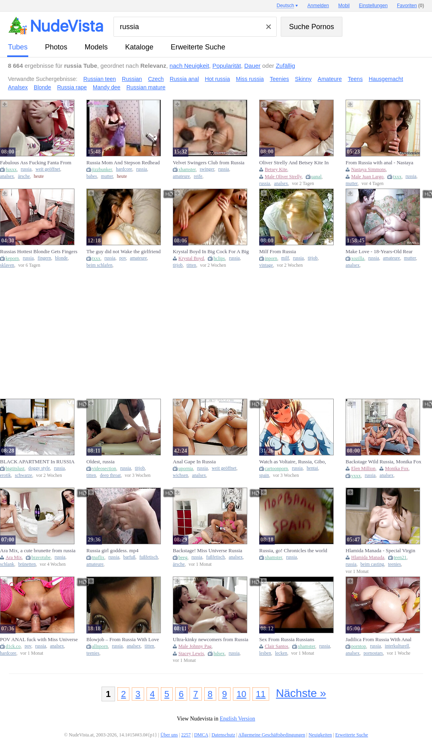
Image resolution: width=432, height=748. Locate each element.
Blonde (42, 87)
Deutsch (285, 5)
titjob (178, 265)
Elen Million (363, 468)
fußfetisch (148, 557)
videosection (104, 468)
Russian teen (99, 79)
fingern (44, 258)
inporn (271, 258)
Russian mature (145, 87)
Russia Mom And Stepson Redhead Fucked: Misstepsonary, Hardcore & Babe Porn (123, 162)
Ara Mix (14, 557)
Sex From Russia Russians (286, 639)
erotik (5, 475)
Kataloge (139, 47)
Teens (355, 79)
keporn (12, 258)
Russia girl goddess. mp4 (112, 550)
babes (91, 176)
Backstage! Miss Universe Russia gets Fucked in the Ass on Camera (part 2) (208, 550)
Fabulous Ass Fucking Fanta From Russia (35, 162)
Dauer (252, 65)
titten (191, 265)
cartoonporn (276, 468)
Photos (56, 47)
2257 (186, 735)
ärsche (24, 176)
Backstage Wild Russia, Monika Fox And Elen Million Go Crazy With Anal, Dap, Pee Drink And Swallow (383, 462)
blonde (61, 258)
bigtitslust (15, 468)
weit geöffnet (47, 169)
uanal (316, 176)
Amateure (330, 79)
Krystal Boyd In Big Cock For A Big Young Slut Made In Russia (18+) (211, 251)
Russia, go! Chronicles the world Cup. (293, 550)
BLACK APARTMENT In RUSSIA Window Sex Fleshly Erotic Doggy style (37, 462)
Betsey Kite (276, 169)
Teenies (279, 79)
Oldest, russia (100, 462)
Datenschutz (223, 735)
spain (264, 475)
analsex (7, 176)
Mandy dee (106, 87)
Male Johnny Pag (194, 646)
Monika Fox (397, 468)
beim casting (372, 564)
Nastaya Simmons (368, 169)
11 (261, 694)
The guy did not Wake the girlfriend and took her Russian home (123, 251)
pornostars (373, 653)
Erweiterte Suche (198, 47)
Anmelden (318, 5)
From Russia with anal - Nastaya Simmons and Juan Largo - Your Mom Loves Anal (379, 162)
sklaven (7, 265)
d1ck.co (13, 646)
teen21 (400, 557)
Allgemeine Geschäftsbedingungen (271, 735)
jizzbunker (102, 169)
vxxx (356, 475)
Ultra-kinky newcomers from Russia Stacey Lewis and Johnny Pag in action (210, 639)
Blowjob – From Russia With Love (122, 639)
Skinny (303, 79)
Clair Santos (276, 646)
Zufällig (285, 65)
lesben (265, 653)
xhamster (187, 169)
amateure (181, 176)
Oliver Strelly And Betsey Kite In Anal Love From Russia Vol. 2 (293, 162)
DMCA (201, 735)
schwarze (23, 475)
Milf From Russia (277, 251)
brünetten (27, 564)
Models (96, 47)
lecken (281, 653)
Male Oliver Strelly (283, 176)
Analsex (18, 87)
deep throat (110, 475)
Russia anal (184, 79)
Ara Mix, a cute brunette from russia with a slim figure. (38, 550)
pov (122, 258)
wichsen (180, 475)
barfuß (129, 557)
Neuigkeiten (320, 735)
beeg (183, 557)
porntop (358, 646)
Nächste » (301, 693)
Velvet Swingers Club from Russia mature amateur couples (208, 162)
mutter (107, 176)
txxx (397, 176)
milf (285, 258)
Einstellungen (373, 5)
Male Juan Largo (367, 176)
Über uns (169, 735)
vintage (266, 265)
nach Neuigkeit (189, 65)
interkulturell (397, 646)
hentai (312, 468)
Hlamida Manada (367, 557)
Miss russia (250, 79)
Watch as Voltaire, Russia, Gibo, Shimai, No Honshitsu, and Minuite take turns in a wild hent (296, 462)
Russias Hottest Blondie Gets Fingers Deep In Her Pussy (38, 251)
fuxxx (11, 169)
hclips (219, 258)
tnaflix (98, 557)
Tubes (17, 47)
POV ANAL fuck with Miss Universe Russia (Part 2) (39, 639)
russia (26, 169)
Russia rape (72, 87)
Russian (132, 79)
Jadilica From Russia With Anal (378, 639)
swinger (207, 169)
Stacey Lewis (191, 653)
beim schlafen (99, 265)
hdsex (219, 653)
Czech (156, 79)
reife (198, 176)
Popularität (226, 65)
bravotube (41, 557)
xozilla (357, 258)
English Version (237, 719)
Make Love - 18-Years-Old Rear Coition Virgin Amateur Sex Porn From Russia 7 (380, 251)
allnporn (100, 646)
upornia (185, 468)
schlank (7, 564)
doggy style (39, 468)
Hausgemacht (386, 79)
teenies (394, 564)
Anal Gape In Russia (194, 462)
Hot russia (217, 79)
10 (241, 694)
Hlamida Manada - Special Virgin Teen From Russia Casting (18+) (380, 550)
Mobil (344, 5)
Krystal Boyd (191, 258)
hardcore (124, 169)
